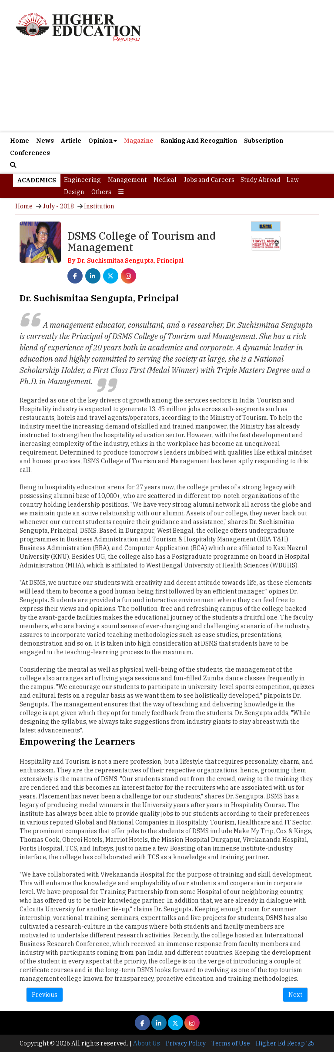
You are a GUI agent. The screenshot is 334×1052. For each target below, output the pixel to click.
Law (293, 180)
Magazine (139, 141)
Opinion (102, 141)
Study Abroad (260, 180)
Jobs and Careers (209, 180)
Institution (99, 206)
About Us (146, 1043)
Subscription (263, 141)
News (45, 141)
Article (71, 141)
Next (295, 995)
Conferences (30, 153)
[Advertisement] (167, 88)
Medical (165, 180)
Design (74, 192)
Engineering (82, 180)
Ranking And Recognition (198, 141)
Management (127, 180)
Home (19, 141)
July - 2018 (58, 206)
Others (101, 192)
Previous (44, 995)
